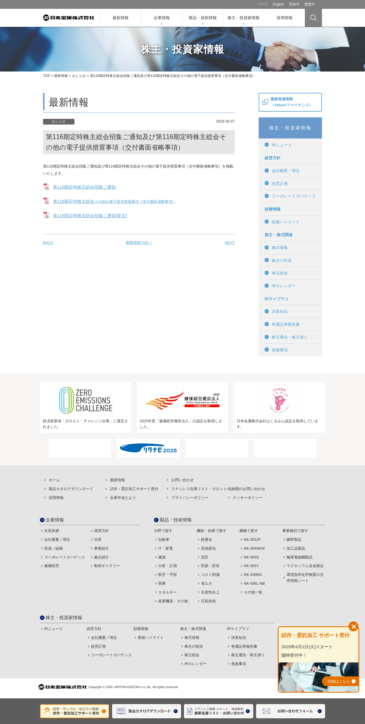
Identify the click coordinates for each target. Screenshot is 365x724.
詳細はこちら (339, 681)
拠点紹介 (101, 557)
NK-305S (251, 557)
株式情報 (276, 247)
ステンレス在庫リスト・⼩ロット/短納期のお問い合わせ (218, 489)
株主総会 (276, 273)
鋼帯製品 (294, 539)
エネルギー (167, 592)
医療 (162, 583)
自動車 (163, 539)
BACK (48, 242)
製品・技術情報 (203, 17)
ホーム (54, 480)
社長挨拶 (51, 531)
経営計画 (276, 183)
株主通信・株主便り (286, 337)
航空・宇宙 (167, 574)
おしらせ (79, 76)
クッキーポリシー (247, 497)
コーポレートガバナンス (290, 196)
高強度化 (208, 548)
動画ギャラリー (107, 566)
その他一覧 (253, 592)
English (278, 4)
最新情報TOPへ (139, 242)
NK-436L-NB (254, 583)
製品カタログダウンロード (71, 489)
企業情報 (162, 17)
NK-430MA (253, 574)
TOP (46, 76)
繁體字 (310, 4)
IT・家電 (165, 548)
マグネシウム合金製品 (305, 566)
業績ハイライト (151, 637)
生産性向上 (210, 592)
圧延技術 (208, 601)
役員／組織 (53, 548)
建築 (162, 557)
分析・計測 (167, 566)
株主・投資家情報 (243, 17)
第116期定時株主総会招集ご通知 (84, 187)
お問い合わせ (182, 480)
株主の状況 (278, 260)
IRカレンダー (280, 286)
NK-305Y (251, 566)
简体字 (294, 4)
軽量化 (206, 539)
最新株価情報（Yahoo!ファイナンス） (292, 102)
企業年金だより (123, 497)
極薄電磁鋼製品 (300, 557)
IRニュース (278, 144)
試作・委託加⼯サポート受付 (134, 489)
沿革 (98, 539)
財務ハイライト (282, 221)
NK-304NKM (254, 548)
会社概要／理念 (282, 170)
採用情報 (285, 17)
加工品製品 (296, 548)
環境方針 (101, 531)
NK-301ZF (252, 539)
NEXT (230, 242)
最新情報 (121, 17)
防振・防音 (210, 566)
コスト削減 (210, 574)
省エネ (206, 583)
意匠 (204, 557)
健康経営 (51, 566)
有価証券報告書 (282, 324)
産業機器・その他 (173, 601)
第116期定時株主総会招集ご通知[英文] (90, 215)
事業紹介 (101, 548)
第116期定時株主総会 (114, 201)
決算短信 (276, 311)
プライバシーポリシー (189, 497)
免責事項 (276, 349)
